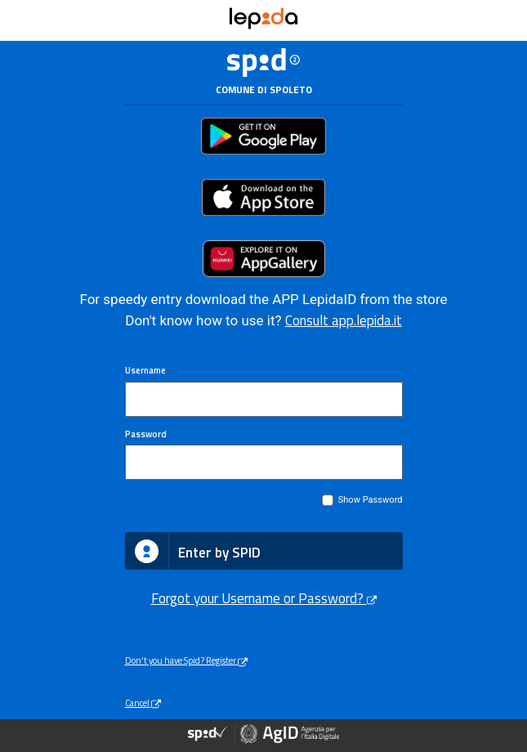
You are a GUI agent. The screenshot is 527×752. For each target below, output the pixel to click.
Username (145, 370)
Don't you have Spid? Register (186, 660)
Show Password (370, 500)
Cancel (143, 702)
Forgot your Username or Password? (264, 598)
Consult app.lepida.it (343, 320)
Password (146, 434)
